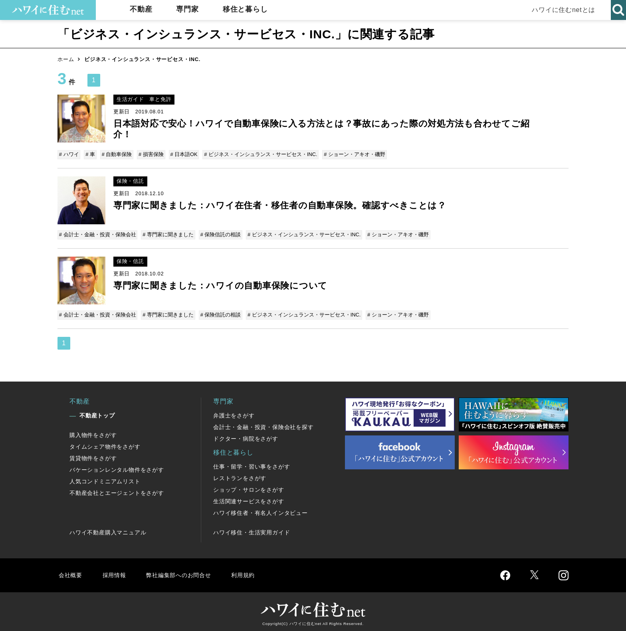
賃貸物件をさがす (93, 455)
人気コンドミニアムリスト (105, 478)
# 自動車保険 (116, 154)
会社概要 (70, 572)
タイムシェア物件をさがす (105, 444)
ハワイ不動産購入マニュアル (107, 529)
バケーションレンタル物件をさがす (116, 467)
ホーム (65, 59)
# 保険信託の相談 (219, 234)
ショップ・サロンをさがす (248, 487)
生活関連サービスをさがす (248, 498)
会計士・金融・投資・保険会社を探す (263, 424)
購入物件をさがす (93, 432)
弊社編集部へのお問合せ (184, 572)
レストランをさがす (239, 475)
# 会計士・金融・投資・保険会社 (98, 234)
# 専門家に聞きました (168, 234)
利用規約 (252, 572)
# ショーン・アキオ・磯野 (351, 154)
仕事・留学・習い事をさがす (251, 464)
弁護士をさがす (234, 412)
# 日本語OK (181, 154)
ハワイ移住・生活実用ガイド (251, 529)
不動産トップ (97, 412)
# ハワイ (69, 154)
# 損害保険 (149, 154)
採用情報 (115, 572)
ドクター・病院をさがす (245, 436)
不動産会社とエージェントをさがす (116, 490)
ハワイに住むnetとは (562, 9)
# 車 (90, 154)
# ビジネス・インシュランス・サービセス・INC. (257, 154)
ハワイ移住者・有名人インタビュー (260, 510)
